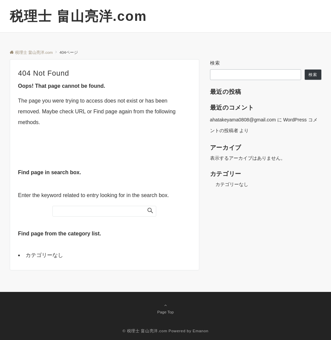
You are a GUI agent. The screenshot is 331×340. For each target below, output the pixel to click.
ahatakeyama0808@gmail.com (243, 119)
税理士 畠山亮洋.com (78, 16)
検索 (215, 63)
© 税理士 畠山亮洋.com (145, 331)
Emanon (200, 331)
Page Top (166, 308)
